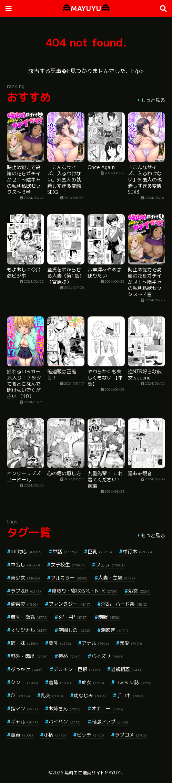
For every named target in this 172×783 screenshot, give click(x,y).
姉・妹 (24, 643)
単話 (64, 551)
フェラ (110, 564)
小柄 (55, 734)
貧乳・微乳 (29, 617)
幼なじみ (90, 695)
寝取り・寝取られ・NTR (85, 590)
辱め (69, 656)
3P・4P (73, 617)
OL (20, 695)
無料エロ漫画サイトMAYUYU (93, 773)
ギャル (24, 721)
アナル (95, 643)
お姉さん (65, 708)
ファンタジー (69, 604)
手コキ (130, 695)
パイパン (65, 721)
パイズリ (107, 656)
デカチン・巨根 (76, 669)
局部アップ (109, 721)
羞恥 (60, 682)
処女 (139, 590)
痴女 (93, 682)
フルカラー (69, 577)
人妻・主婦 (116, 577)
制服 (109, 617)
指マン (24, 708)
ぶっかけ (27, 669)
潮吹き (114, 630)
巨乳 (100, 551)
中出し (25, 564)
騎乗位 (24, 604)
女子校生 (68, 564)
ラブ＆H (26, 590)
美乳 (60, 643)
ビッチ (90, 734)
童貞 (22, 734)
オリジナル (29, 630)
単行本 (137, 551)
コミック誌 (133, 682)
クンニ (24, 682)
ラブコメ (131, 734)
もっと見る (153, 100)
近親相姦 (127, 669)
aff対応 (26, 551)
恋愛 (131, 643)
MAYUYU (86, 8)
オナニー (107, 708)
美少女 (25, 577)
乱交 (52, 695)
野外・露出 (29, 656)
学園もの (74, 630)
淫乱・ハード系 (124, 604)
